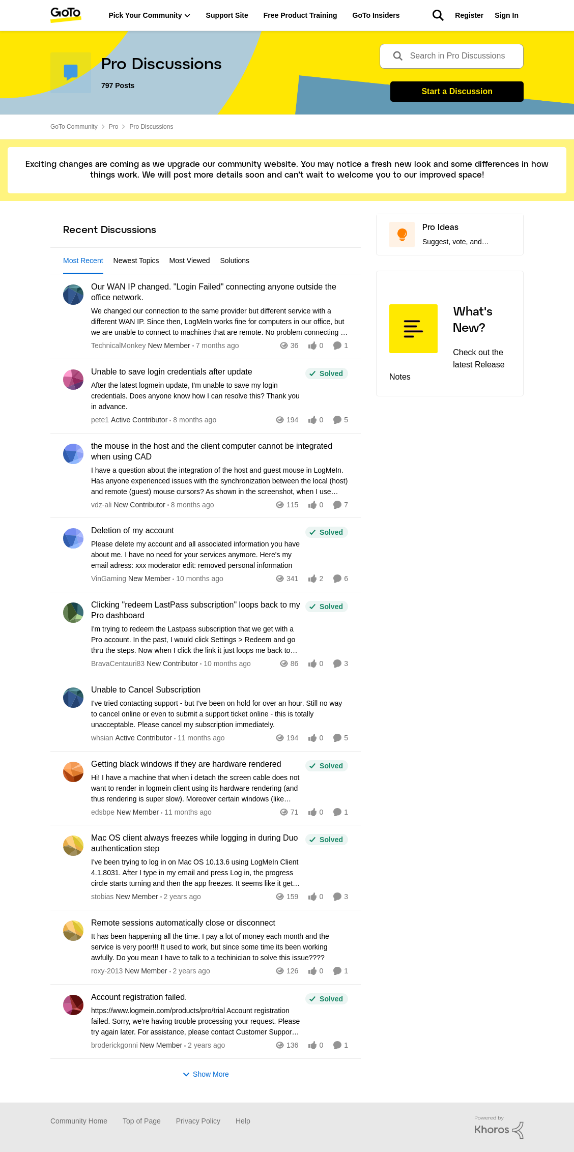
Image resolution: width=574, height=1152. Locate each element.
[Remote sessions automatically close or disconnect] (219, 947)
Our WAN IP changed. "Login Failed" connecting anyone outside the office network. (213, 292)
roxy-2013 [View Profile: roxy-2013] (107, 971)
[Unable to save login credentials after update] (195, 396)
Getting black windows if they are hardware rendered (186, 764)
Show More (205, 1074)
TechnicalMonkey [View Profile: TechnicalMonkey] (118, 345)
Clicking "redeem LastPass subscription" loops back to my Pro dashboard (195, 610)
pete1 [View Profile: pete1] (100, 420)
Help (243, 1121)
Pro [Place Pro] (114, 126)
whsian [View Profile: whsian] (102, 738)
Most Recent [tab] (83, 260)
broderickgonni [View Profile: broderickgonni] (114, 1045)
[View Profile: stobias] (73, 846)
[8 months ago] (192, 420)
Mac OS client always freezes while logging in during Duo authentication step (194, 843)
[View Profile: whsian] (73, 697)
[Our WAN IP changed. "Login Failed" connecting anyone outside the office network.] (219, 322)
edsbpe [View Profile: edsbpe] (102, 812)
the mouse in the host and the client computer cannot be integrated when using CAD (211, 451)
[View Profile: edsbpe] (73, 772)
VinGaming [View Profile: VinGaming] (108, 578)
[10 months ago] (198, 578)
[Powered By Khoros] (499, 1127)
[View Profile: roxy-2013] (73, 930)
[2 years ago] (180, 896)
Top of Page (142, 1121)
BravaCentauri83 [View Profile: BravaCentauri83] (118, 663)
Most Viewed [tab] (189, 260)
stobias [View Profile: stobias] (102, 896)
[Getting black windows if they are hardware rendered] (195, 788)
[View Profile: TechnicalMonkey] (73, 294)
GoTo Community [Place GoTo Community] (74, 126)
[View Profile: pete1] (73, 379)
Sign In (507, 15)
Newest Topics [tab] (136, 260)
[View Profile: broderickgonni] (73, 1005)
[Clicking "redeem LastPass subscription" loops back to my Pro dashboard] (195, 640)
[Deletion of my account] (195, 555)
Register (469, 15)
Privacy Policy (198, 1121)
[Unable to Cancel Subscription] (219, 714)
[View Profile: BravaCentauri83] (73, 612)
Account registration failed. (139, 997)
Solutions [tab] (235, 260)
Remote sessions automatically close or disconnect (183, 922)
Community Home (78, 1121)
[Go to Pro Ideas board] (402, 234)
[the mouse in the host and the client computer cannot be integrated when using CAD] (219, 481)
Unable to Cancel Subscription (145, 689)
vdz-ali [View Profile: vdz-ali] (101, 504)
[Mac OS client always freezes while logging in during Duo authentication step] (195, 873)
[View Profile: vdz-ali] (73, 454)
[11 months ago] (199, 738)
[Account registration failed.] (195, 1021)
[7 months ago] (215, 345)
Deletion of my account (132, 530)
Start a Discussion (457, 91)
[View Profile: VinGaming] (73, 538)
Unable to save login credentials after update (171, 371)
